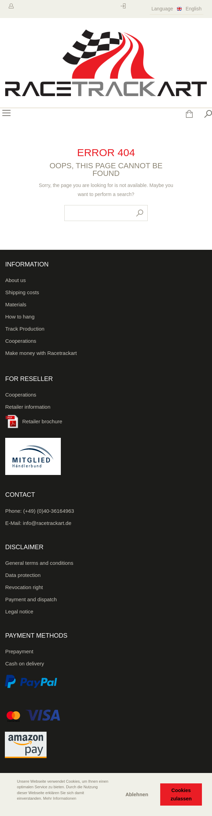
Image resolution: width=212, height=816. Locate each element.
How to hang (19, 317)
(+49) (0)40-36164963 (48, 511)
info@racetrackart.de (47, 523)
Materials (15, 304)
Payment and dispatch (31, 599)
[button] (10, 808)
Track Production (24, 329)
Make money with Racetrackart (41, 353)
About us (15, 280)
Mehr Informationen (59, 798)
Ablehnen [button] (136, 794)
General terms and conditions (39, 563)
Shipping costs (22, 292)
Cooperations (20, 341)
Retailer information (27, 407)
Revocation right (24, 587)
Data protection (23, 575)
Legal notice (19, 611)
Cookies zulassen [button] (181, 794)
